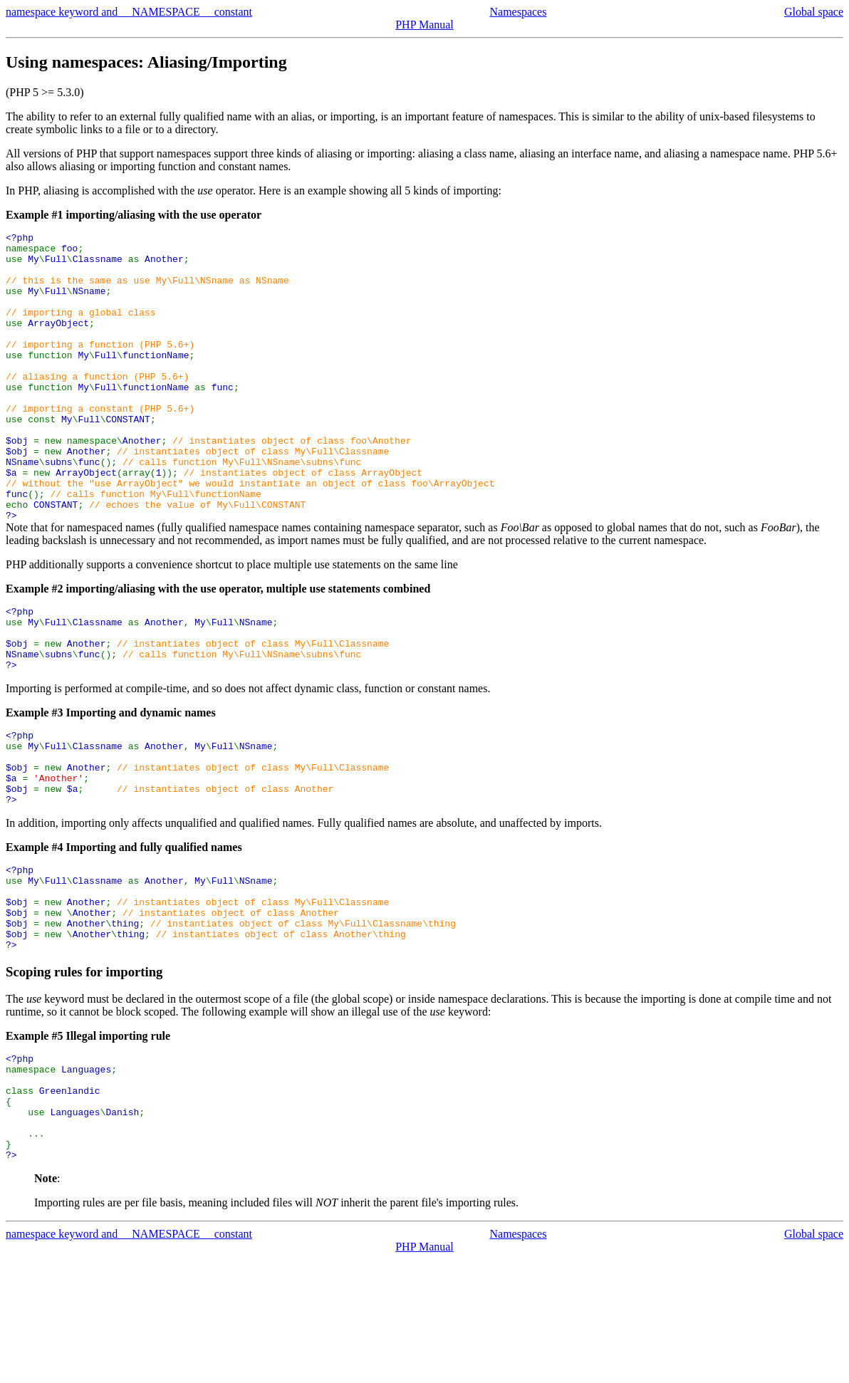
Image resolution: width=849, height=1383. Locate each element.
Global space (813, 12)
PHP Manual (424, 25)
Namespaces (517, 12)
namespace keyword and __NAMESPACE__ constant (129, 12)
